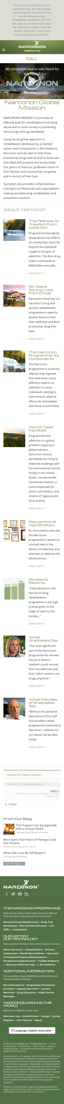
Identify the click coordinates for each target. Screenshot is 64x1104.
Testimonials (19, 929)
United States (30, 1016)
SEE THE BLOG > (14, 863)
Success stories (41, 832)
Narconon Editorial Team (20, 964)
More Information (13, 985)
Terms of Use (39, 1046)
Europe (45, 1016)
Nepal (38, 1020)
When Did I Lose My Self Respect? (24, 853)
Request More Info (27, 988)
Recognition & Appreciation (42, 523)
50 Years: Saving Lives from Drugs (41, 289)
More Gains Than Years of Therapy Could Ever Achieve (29, 841)
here (46, 34)
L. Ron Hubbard (46, 964)
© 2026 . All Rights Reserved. (25, 1043)
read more (35, 273)
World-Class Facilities (41, 428)
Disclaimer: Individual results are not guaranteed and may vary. (28, 1049)
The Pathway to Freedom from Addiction (44, 224)
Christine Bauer (23, 832)
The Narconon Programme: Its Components (44, 355)
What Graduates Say (43, 638)
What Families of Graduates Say (43, 702)
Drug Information (19, 856)
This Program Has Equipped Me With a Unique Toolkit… (36, 826)
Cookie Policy (25, 1046)
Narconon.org (11, 1016)
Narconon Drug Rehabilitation (20, 922)
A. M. (5, 856)
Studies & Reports (38, 581)
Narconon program (28, 27)
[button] (32, 1032)
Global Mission (33, 949)
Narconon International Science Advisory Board (31, 955)
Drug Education (27, 992)
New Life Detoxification (33, 925)
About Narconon (13, 949)
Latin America (24, 1020)
